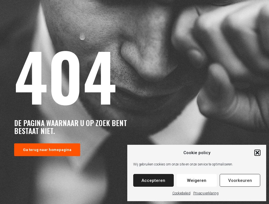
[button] (257, 153)
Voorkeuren (240, 180)
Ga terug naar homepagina (47, 150)
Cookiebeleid (181, 193)
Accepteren (153, 180)
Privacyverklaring (206, 193)
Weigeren (196, 180)
